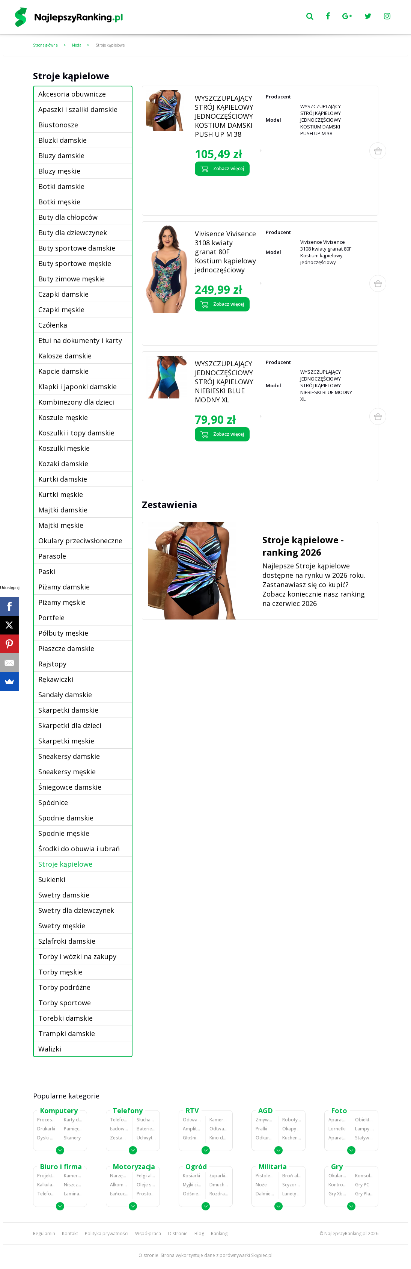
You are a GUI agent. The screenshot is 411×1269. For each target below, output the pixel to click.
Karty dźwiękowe (73, 1119)
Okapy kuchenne (291, 1128)
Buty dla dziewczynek (72, 232)
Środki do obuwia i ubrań (79, 848)
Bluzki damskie (62, 140)
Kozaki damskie (63, 463)
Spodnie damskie (65, 817)
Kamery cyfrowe (219, 1119)
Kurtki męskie (60, 494)
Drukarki (46, 1128)
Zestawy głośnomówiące (119, 1138)
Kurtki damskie (62, 478)
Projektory (46, 1175)
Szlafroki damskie (66, 941)
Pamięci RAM (73, 1128)
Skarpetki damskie (68, 710)
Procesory (46, 1119)
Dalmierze (265, 1193)
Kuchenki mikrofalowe (291, 1138)
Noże (261, 1184)
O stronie (178, 1233)
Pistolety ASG (265, 1175)
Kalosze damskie (65, 355)
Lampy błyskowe (364, 1128)
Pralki (261, 1128)
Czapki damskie (63, 294)
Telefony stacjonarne (46, 1193)
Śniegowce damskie (69, 787)
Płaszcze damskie (66, 648)
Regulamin (44, 1233)
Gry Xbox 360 (337, 1193)
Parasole (52, 555)
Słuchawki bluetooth (146, 1119)
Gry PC (362, 1184)
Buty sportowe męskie (74, 263)
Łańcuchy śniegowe (119, 1193)
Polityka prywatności (106, 1233)
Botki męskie (59, 201)
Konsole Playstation (364, 1175)
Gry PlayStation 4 (364, 1193)
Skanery (72, 1138)
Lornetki (337, 1128)
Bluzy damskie (61, 155)
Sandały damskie (65, 694)
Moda (76, 45)
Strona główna (45, 45)
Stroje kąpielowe (110, 45)
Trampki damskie (66, 1033)
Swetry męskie (61, 925)
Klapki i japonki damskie (77, 386)
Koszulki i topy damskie (76, 432)
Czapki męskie (61, 309)
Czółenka (52, 324)
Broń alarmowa (291, 1175)
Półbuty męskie (63, 633)
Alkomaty (119, 1184)
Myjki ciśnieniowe (192, 1184)
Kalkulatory (46, 1184)
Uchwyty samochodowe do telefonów (146, 1138)
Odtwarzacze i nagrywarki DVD (219, 1128)
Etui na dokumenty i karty (80, 340)
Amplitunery (192, 1128)
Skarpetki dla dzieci (69, 725)
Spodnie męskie (63, 833)
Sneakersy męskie (67, 771)
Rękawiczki (55, 679)
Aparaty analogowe (337, 1138)
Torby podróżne (64, 987)
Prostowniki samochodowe (146, 1193)
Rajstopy (52, 663)
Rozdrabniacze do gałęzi (219, 1193)
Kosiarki (191, 1175)
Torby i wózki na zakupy (77, 956)
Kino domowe (219, 1138)
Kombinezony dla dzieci (76, 401)
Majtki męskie (60, 525)
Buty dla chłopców (68, 217)
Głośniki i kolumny (192, 1138)
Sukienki (51, 879)
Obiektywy (364, 1119)
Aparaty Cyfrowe (337, 1119)
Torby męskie (60, 971)
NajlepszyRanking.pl (345, 1233)
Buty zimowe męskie (71, 278)
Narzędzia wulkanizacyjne (119, 1175)
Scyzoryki (291, 1184)
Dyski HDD (46, 1138)
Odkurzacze (265, 1138)
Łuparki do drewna (219, 1175)
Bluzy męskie (59, 170)
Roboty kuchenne (291, 1119)
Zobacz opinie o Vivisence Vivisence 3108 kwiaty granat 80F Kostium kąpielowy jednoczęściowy (224, 326)
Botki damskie (61, 186)
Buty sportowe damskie (76, 247)
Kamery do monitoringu (73, 1175)
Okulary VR (337, 1175)
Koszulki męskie (64, 448)
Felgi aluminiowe (146, 1175)
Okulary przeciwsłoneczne (80, 540)
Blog (199, 1233)
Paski (46, 571)
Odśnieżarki (192, 1193)
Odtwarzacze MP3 (192, 1119)
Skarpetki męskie (66, 740)
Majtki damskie (62, 509)
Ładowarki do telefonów (119, 1128)
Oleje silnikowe (146, 1184)
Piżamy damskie (64, 586)
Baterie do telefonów (146, 1128)
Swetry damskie (63, 894)
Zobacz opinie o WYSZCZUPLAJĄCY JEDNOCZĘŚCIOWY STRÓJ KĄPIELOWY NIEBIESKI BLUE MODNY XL (222, 459)
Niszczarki (73, 1184)
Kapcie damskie (63, 371)
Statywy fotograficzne (364, 1138)
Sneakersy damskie (69, 756)
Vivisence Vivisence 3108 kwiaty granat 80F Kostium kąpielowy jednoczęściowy (225, 251)
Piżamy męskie (62, 602)
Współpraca (148, 1233)
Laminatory (73, 1193)
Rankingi (220, 1233)
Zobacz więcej (222, 168)
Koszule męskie (63, 417)
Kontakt (70, 1233)
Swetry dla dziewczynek (76, 910)
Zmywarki (265, 1119)
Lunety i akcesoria (291, 1193)
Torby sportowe (64, 1002)
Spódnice (53, 802)
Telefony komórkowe (119, 1119)
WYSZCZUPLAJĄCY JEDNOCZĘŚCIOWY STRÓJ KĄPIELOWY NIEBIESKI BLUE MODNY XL (224, 381)
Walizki (49, 1048)
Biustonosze (58, 124)
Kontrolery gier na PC (337, 1184)
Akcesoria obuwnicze (72, 93)
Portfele (51, 617)
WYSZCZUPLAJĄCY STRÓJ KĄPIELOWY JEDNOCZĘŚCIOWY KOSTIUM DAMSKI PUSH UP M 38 (224, 116)
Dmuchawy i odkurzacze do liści (219, 1184)
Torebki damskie (65, 1018)
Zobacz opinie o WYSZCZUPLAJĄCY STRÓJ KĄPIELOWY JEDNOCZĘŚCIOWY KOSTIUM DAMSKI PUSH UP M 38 (223, 194)
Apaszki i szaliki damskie (77, 109)
